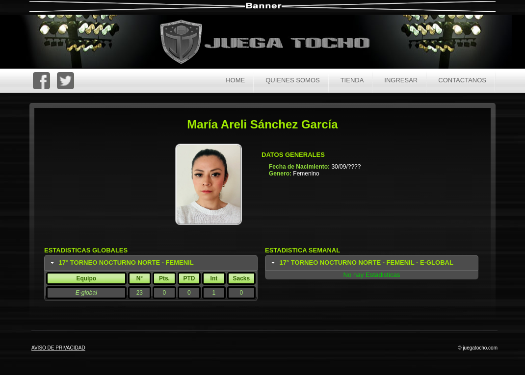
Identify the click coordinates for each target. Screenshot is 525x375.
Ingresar (401, 80)
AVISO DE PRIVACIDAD (58, 347)
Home (235, 80)
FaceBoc (41, 80)
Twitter (65, 80)
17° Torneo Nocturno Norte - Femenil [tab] (121, 263)
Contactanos (462, 80)
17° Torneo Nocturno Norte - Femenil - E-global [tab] (361, 263)
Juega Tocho (270, 43)
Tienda (352, 80)
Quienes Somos (292, 80)
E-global (86, 292)
